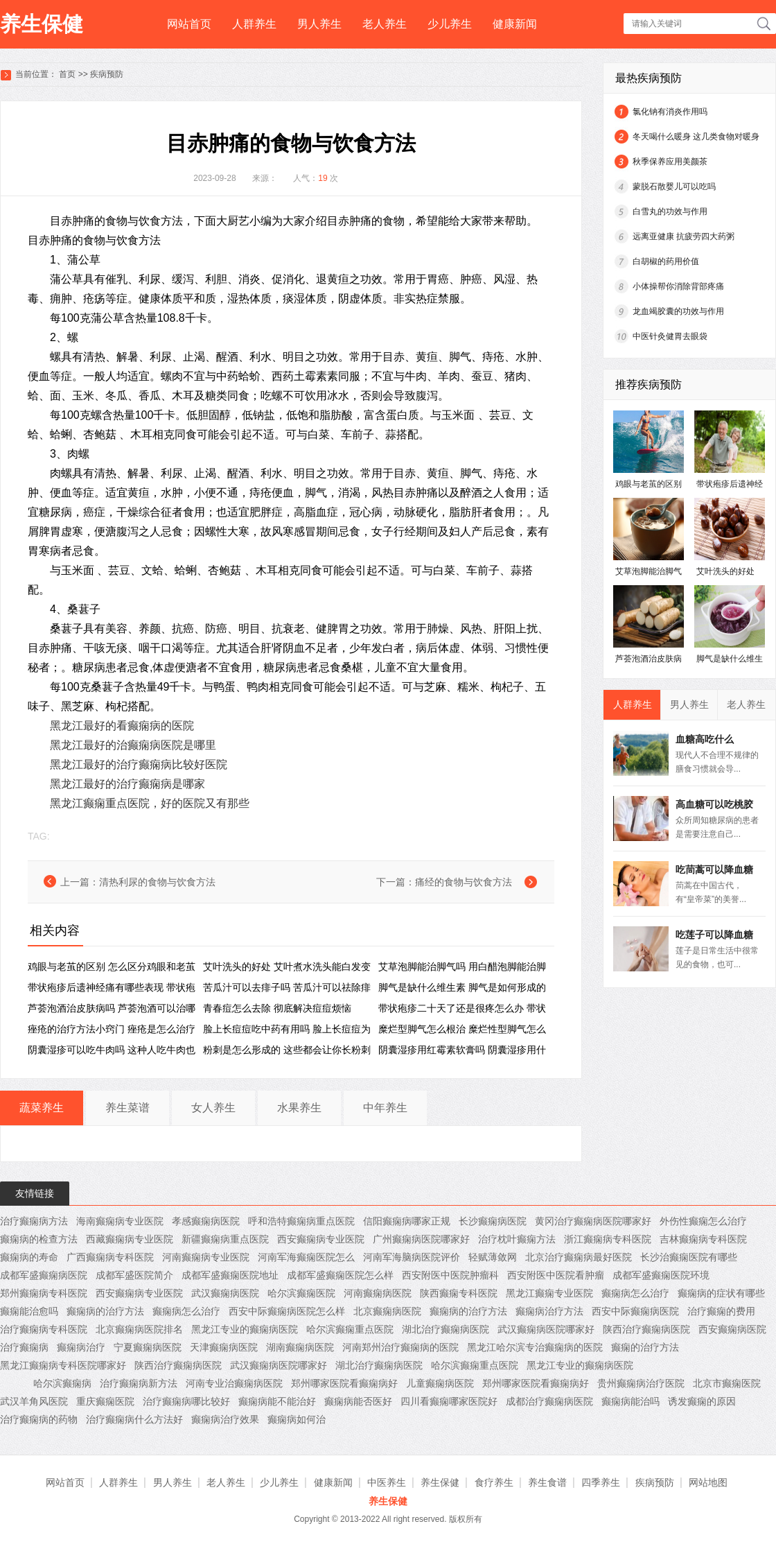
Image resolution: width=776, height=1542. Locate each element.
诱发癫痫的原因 (702, 1401)
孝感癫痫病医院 (206, 1221)
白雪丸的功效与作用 (670, 211)
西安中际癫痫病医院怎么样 (287, 1311)
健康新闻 (515, 24)
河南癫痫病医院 (378, 1293)
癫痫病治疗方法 (549, 1311)
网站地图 (708, 1482)
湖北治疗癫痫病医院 (445, 1329)
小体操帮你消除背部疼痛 (678, 286)
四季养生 (600, 1482)
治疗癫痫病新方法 (138, 1383)
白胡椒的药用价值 (666, 261)
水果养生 (299, 1108)
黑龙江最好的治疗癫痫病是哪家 (127, 784)
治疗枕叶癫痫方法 (517, 1239)
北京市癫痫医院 (727, 1383)
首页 (67, 74)
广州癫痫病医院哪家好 (421, 1239)
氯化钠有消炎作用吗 (670, 111)
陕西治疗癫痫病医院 (646, 1329)
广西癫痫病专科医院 (110, 1257)
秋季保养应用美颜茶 (670, 161)
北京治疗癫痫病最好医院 (578, 1257)
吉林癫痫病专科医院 (703, 1239)
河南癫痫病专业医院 (205, 1257)
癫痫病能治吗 (630, 1401)
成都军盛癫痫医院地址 (230, 1275)
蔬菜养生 (41, 1108)
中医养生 (386, 1482)
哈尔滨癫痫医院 (301, 1293)
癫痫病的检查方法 (39, 1239)
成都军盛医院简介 (134, 1275)
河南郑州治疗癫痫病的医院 (400, 1347)
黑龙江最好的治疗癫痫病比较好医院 (138, 764)
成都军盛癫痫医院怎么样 (340, 1275)
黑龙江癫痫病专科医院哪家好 (63, 1365)
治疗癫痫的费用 (721, 1311)
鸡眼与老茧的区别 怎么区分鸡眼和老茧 (111, 966)
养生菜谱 (127, 1108)
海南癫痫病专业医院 (120, 1221)
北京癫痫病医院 (387, 1311)
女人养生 (213, 1108)
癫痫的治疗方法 (645, 1347)
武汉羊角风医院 (34, 1401)
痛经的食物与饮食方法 (463, 881)
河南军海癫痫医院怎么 (306, 1257)
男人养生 (319, 24)
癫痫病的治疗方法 (105, 1311)
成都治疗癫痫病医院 (549, 1401)
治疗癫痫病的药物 (39, 1419)
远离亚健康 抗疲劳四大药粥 (683, 236)
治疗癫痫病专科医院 (43, 1329)
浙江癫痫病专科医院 (607, 1239)
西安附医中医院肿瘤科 (450, 1275)
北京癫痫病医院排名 (139, 1329)
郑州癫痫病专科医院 (43, 1293)
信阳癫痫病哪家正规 (406, 1221)
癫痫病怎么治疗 (635, 1293)
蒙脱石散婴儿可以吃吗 (674, 186)
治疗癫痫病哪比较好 (186, 1401)
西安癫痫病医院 (732, 1329)
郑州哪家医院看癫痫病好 (344, 1383)
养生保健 (41, 23)
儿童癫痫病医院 (440, 1383)
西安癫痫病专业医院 (320, 1239)
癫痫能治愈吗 (29, 1311)
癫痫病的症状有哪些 (721, 1293)
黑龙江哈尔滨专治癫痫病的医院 (535, 1347)
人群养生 (254, 24)
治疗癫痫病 (24, 1347)
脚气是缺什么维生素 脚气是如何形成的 (462, 987)
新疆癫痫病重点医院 (225, 1239)
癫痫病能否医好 (358, 1401)
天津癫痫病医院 (224, 1347)
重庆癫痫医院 (105, 1401)
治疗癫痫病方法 (34, 1221)
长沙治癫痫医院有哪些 (688, 1257)
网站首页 (189, 24)
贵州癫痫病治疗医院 (641, 1383)
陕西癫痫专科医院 (458, 1293)
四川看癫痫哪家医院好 (448, 1401)
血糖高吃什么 (705, 739)
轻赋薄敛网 (492, 1257)
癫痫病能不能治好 (277, 1401)
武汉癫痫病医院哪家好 (545, 1329)
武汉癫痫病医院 (225, 1293)
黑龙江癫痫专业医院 (549, 1293)
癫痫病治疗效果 (225, 1419)
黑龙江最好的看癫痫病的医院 (122, 725)
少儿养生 (449, 24)
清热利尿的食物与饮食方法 (157, 881)
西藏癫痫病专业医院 (129, 1239)
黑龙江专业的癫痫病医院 (244, 1329)
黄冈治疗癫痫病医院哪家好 (593, 1221)
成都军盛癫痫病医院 (43, 1275)
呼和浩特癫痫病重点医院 (301, 1221)
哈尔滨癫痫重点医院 (350, 1329)
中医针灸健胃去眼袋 (670, 336)
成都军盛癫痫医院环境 (660, 1275)
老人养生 (384, 24)
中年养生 (385, 1108)
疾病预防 (106, 74)
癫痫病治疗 (81, 1347)
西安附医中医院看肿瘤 (555, 1275)
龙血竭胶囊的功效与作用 (678, 311)
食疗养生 (494, 1482)
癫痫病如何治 (296, 1419)
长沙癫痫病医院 (493, 1221)
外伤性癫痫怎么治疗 (703, 1221)
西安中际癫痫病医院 (635, 1311)
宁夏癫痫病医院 (148, 1347)
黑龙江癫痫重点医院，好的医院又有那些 (149, 803)
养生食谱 (547, 1482)
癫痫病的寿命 (29, 1257)
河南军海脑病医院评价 (411, 1257)
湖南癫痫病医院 (300, 1347)
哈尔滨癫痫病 (62, 1383)
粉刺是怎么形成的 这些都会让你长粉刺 (287, 1049)
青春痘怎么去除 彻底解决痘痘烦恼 (277, 1008)
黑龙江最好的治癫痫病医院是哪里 (133, 745)
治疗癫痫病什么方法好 (134, 1419)
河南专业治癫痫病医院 (234, 1383)
